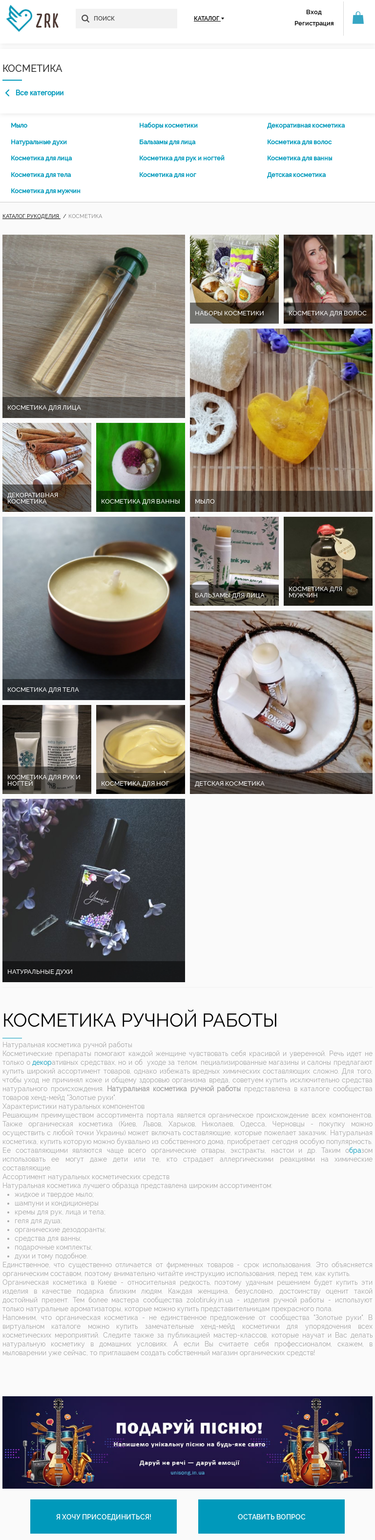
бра (355, 1150)
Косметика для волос (299, 142)
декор (42, 1062)
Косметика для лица (41, 158)
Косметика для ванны (299, 158)
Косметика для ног (167, 174)
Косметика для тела (41, 174)
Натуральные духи (39, 142)
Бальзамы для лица (167, 142)
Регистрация (314, 23)
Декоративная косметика (306, 125)
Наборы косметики (168, 125)
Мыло (19, 125)
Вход (314, 12)
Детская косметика (296, 174)
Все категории (34, 93)
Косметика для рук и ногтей (182, 158)
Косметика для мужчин (46, 191)
